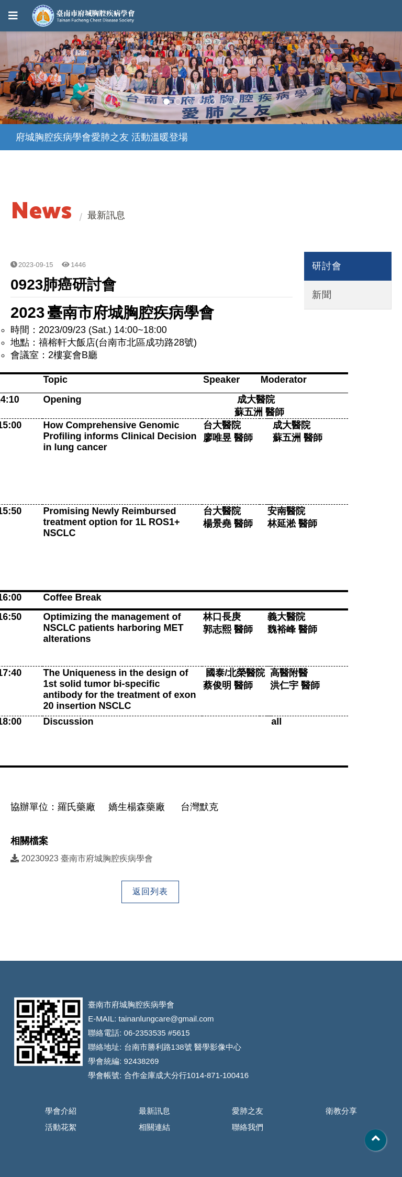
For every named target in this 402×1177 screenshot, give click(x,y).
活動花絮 (60, 1127)
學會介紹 (60, 1110)
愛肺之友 (247, 1110)
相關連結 (154, 1127)
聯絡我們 (247, 1127)
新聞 (322, 295)
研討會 (327, 266)
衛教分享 (341, 1110)
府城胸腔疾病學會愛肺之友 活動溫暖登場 (102, 137)
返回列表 (150, 891)
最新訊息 (154, 1110)
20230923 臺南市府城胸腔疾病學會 (81, 858)
